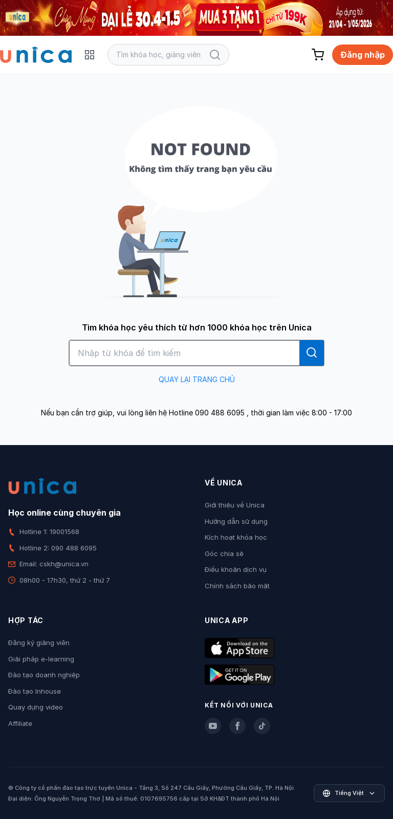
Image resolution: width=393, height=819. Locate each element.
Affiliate (20, 723)
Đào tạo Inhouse (34, 691)
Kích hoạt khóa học (236, 537)
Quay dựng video (35, 707)
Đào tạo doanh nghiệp (44, 675)
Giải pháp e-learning (41, 659)
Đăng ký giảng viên (39, 642)
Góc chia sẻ (224, 553)
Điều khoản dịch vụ (236, 569)
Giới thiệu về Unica (235, 505)
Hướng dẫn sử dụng (236, 521)
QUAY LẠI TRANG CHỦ (197, 379)
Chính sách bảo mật (237, 586)
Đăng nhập (362, 55)
